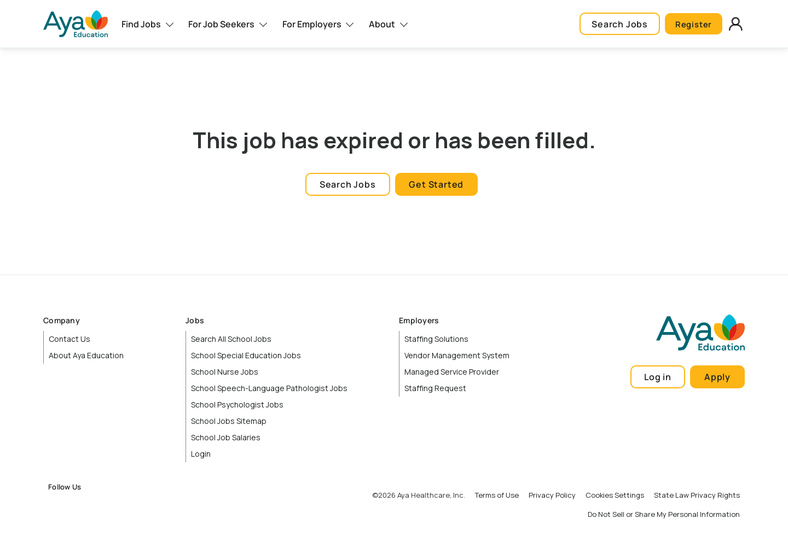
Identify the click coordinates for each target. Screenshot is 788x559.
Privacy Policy (552, 495)
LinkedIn (104, 505)
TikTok (151, 505)
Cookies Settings (615, 495)
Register (690, 24)
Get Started (436, 184)
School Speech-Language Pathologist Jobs (269, 388)
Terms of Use (497, 495)
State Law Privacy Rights (697, 495)
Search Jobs (614, 24)
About (382, 24)
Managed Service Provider (451, 371)
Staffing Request (435, 388)
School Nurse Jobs (224, 371)
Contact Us (69, 339)
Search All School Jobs (231, 339)
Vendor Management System (456, 355)
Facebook (56, 505)
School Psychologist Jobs (237, 404)
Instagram (80, 505)
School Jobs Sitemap (228, 421)
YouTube (128, 505)
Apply (717, 377)
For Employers (311, 24)
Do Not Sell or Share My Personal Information (664, 514)
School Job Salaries (225, 437)
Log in (657, 377)
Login (201, 454)
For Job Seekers (221, 24)
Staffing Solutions (436, 339)
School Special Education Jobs (246, 355)
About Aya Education (86, 355)
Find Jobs (141, 24)
